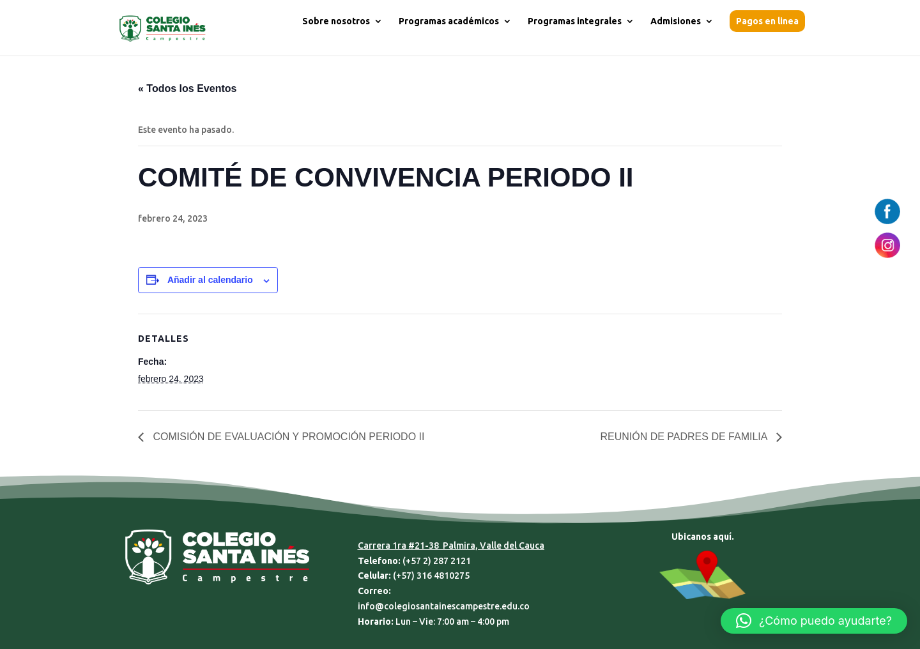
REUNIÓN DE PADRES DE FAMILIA (685, 436)
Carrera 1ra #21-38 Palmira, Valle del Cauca (451, 545)
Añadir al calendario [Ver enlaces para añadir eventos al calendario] (210, 280)
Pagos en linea (767, 21)
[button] (814, 621)
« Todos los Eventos (187, 88)
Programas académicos (449, 21)
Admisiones (675, 21)
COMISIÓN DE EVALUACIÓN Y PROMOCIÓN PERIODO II (287, 436)
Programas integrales (575, 21)
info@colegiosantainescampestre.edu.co (444, 606)
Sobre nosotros (336, 21)
